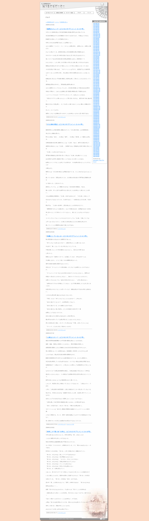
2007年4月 (96, 154)
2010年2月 (96, 103)
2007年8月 (96, 148)
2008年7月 (96, 132)
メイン (57, 22)
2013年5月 (96, 44)
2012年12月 (96, 52)
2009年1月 (96, 123)
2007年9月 (96, 147)
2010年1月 (96, 105)
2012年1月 (96, 68)
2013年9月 (96, 38)
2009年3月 (96, 120)
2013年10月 (96, 37)
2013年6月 (96, 43)
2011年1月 (96, 87)
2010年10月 (96, 91)
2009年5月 (96, 117)
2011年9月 (96, 74)
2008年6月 (96, 133)
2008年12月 (96, 124)
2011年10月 (96, 73)
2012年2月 (96, 67)
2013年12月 (96, 34)
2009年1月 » (64, 22)
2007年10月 (96, 145)
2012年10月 (96, 55)
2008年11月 (96, 126)
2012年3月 (96, 65)
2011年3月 (96, 83)
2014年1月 (96, 32)
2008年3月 (96, 138)
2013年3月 (96, 47)
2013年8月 (96, 40)
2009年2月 (96, 121)
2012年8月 (96, 58)
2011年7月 (96, 77)
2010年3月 (96, 102)
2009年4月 (96, 118)
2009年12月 (96, 106)
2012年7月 (96, 59)
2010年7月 (96, 96)
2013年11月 (96, 35)
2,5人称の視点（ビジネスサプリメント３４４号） (65, 124)
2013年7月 (96, 41)
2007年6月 (96, 151)
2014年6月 (96, 25)
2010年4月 (96, 100)
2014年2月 (96, 31)
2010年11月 (96, 90)
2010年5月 (96, 99)
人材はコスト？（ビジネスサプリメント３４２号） (66, 337)
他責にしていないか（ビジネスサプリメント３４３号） (67, 236)
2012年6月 (96, 61)
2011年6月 (96, 79)
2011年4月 (96, 82)
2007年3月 (96, 156)
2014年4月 (96, 28)
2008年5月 (96, 135)
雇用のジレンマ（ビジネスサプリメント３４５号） (66, 29)
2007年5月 (96, 153)
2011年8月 (96, 76)
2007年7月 (96, 150)
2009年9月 (96, 111)
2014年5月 (96, 26)
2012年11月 (96, 53)
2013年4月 (96, 46)
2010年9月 (96, 93)
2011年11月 (96, 71)
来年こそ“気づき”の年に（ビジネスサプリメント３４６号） (69, 431)
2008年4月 (96, 136)
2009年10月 (96, 109)
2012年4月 (96, 64)
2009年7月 (96, 114)
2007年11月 (96, 144)
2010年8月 (96, 94)
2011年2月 (96, 85)
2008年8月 (96, 130)
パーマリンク (62, 117)
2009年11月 (96, 108)
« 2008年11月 (50, 22)
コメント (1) (70, 424)
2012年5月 (96, 62)
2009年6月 (96, 115)
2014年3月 (96, 29)
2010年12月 (96, 88)
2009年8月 (96, 112)
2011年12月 (96, 70)
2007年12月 (96, 142)
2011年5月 (96, 80)
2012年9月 (96, 56)
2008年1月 (96, 141)
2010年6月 (96, 97)
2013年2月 (96, 49)
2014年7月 (96, 23)
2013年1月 (96, 50)
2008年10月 (96, 127)
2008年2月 (96, 139)
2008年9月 (96, 129)
